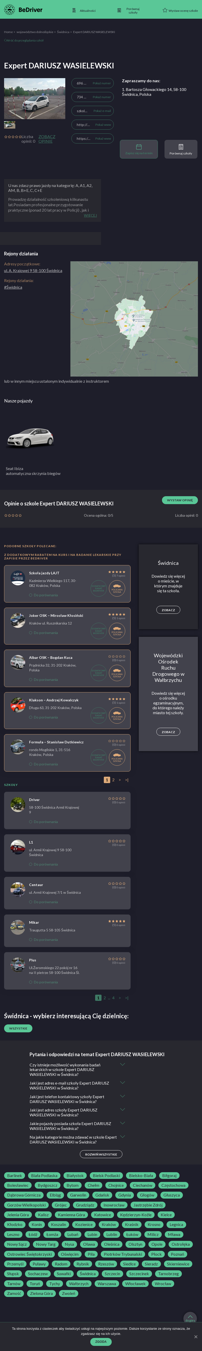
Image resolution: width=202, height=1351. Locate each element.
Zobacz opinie (47, 138)
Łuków (132, 1235)
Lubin (92, 1235)
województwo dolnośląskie (35, 32)
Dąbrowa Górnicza (24, 1195)
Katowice (102, 1215)
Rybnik (83, 1264)
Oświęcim (70, 1254)
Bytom (73, 1185)
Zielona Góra (41, 1294)
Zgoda (101, 1342)
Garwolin (78, 1195)
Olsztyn (135, 1244)
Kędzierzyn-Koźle (136, 1215)
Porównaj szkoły (181, 149)
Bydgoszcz (47, 1185)
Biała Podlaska (44, 1176)
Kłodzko (14, 1225)
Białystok (75, 1176)
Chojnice (116, 1185)
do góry (190, 1318)
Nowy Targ (46, 1244)
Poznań (177, 1254)
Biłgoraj (169, 1176)
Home (8, 32)
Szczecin (112, 1274)
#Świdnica (13, 287)
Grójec (61, 1205)
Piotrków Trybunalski (123, 1254)
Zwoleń (68, 1294)
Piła (91, 1254)
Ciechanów (142, 1185)
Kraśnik (131, 1225)
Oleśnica (111, 1244)
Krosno (154, 1225)
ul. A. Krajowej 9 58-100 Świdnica (33, 270)
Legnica (176, 1225)
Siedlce (129, 1264)
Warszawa (107, 1284)
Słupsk (13, 1274)
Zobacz (168, 610)
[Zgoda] (195, 1336)
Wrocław (163, 1284)
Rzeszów (106, 1264)
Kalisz (43, 1215)
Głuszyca (171, 1195)
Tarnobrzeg (168, 1274)
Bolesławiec (18, 1185)
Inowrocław (114, 1205)
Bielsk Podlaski (106, 1176)
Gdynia (124, 1195)
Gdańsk (102, 1195)
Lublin (111, 1235)
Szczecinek (139, 1274)
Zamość (14, 1294)
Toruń (35, 1284)
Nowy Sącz (17, 1244)
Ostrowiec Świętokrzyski (29, 1254)
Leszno (13, 1235)
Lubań (72, 1235)
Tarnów (13, 1284)
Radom (61, 1264)
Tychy (54, 1284)
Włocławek (135, 1284)
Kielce (166, 1215)
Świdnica (63, 32)
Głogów (147, 1195)
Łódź (33, 1235)
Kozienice (84, 1225)
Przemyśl (15, 1264)
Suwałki (64, 1274)
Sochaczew (38, 1274)
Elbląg (55, 1195)
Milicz (153, 1235)
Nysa (69, 1244)
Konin (37, 1225)
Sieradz (151, 1264)
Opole (157, 1244)
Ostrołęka (181, 1244)
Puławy (39, 1264)
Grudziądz (85, 1205)
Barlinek (14, 1176)
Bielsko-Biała (141, 1176)
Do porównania (43, 595)
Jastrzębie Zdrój (148, 1205)
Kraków (109, 1225)
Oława (89, 1244)
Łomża (52, 1235)
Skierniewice (178, 1264)
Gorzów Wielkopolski (26, 1205)
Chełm (93, 1185)
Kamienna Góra (71, 1215)
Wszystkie (18, 1028)
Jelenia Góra (18, 1215)
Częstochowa (173, 1185)
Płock (156, 1254)
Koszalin (58, 1225)
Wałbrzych (79, 1284)
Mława (174, 1235)
